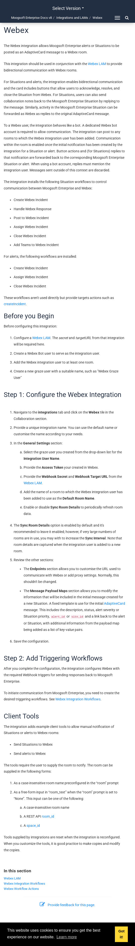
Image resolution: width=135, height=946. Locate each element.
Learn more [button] (67, 937)
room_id (48, 816)
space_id (33, 826)
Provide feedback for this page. (67, 905)
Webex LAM (97, 64)
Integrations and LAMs (72, 18)
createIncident (15, 304)
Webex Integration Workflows (78, 699)
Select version (68, 8)
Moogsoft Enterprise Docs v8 (31, 18)
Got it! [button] (121, 934)
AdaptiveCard (114, 603)
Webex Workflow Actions (21, 889)
